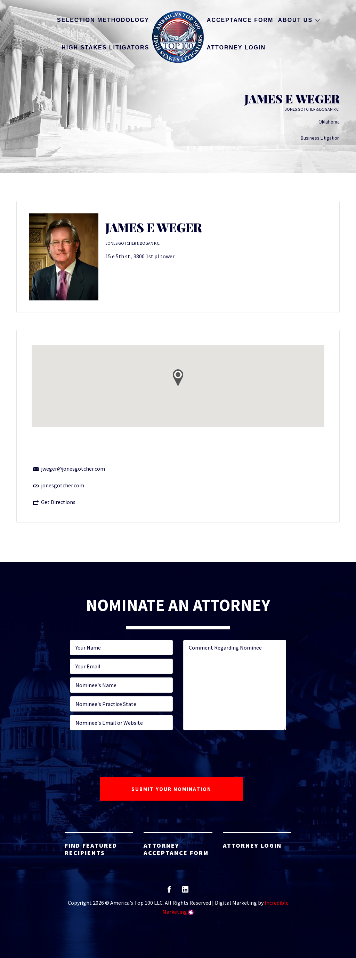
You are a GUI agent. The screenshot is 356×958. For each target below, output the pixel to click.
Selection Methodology (103, 20)
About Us (295, 20)
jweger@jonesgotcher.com (73, 468)
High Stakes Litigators (105, 47)
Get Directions (58, 501)
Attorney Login (236, 47)
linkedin (185, 891)
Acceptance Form (240, 20)
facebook (169, 891)
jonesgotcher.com (62, 485)
